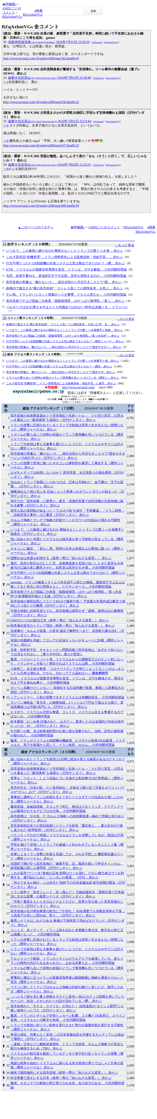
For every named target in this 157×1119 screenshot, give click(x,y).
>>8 (5, 169)
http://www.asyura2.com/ (78, 387)
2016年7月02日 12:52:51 (74, 164)
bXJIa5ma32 (97, 42)
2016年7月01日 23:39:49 (74, 77)
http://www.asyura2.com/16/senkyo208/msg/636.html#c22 (41, 102)
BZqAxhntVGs (12, 16)
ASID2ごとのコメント (104, 227)
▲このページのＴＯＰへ (35, 227)
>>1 (5, 82)
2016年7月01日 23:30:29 (72, 42)
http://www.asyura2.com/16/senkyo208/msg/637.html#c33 (41, 145)
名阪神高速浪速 (31, 42)
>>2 (5, 125)
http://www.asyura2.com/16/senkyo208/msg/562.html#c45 (41, 58)
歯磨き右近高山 (32, 77)
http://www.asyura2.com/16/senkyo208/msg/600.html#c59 (41, 205)
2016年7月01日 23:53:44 (74, 121)
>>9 (5, 140)
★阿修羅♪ (9, 4)
